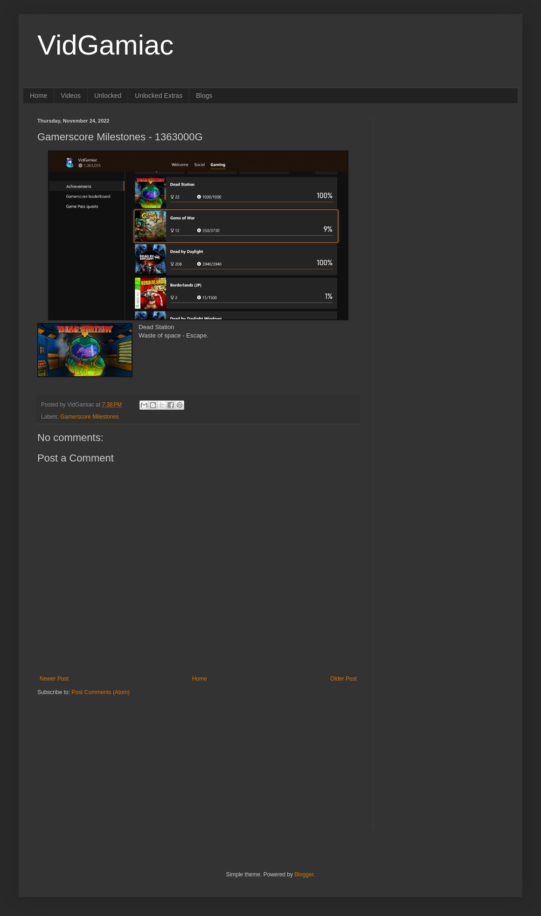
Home (38, 95)
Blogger (303, 874)
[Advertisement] (95, 754)
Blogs (204, 95)
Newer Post (54, 678)
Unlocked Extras (158, 95)
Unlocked (107, 95)
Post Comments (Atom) (100, 692)
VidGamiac (105, 45)
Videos (71, 95)
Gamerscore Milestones (90, 416)
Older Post (343, 678)
